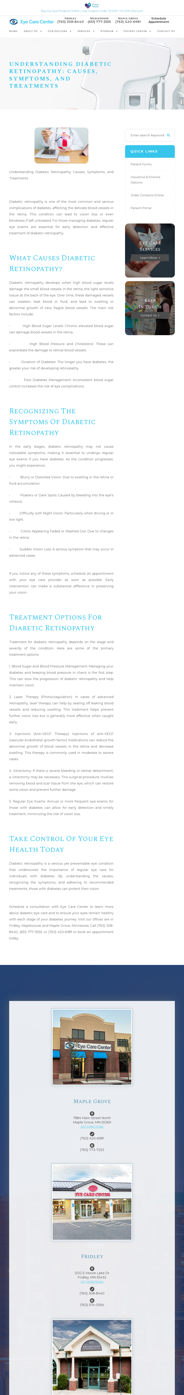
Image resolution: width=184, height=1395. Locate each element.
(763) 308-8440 (70, 22)
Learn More (148, 258)
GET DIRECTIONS (92, 1126)
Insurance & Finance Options (146, 179)
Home (13, 31)
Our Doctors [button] (59, 31)
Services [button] (86, 31)
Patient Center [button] (137, 31)
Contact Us (166, 31)
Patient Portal (141, 208)
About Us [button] (33, 31)
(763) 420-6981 (128, 22)
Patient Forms (142, 164)
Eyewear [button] (109, 31)
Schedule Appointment (158, 20)
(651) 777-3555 (99, 22)
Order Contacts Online (148, 195)
